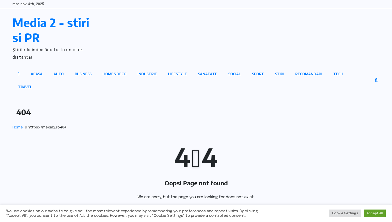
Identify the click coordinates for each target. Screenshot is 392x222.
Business (83, 74)
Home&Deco (114, 74)
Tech (338, 74)
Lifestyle (177, 74)
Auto (59, 74)
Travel (25, 87)
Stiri (279, 74)
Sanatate (207, 74)
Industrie (147, 74)
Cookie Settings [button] (345, 213)
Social (234, 74)
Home (17, 127)
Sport (258, 74)
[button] (376, 80)
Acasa (36, 74)
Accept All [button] (375, 213)
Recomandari (308, 74)
